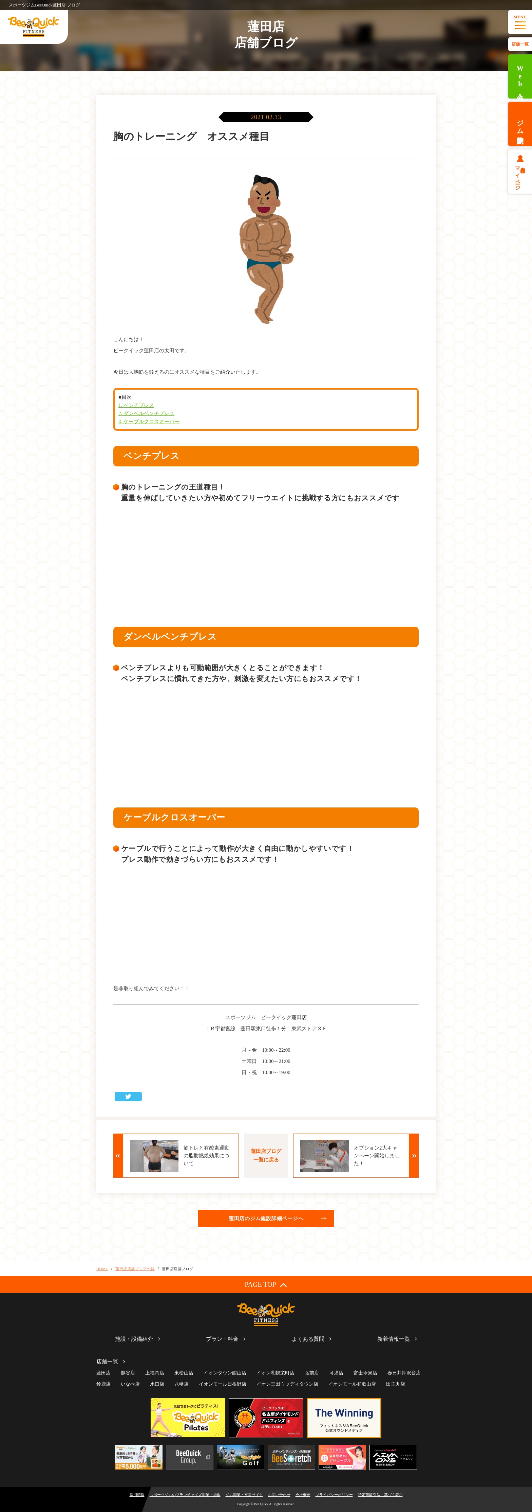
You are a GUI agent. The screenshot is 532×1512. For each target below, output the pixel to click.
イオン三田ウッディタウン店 (287, 1384)
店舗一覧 (520, 44)
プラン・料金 (222, 1339)
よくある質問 (308, 1339)
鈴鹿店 (103, 1384)
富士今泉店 (365, 1372)
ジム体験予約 (520, 124)
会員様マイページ (520, 175)
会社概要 (303, 1495)
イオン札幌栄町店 (275, 1372)
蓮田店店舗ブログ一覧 (135, 1269)
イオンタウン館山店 (225, 1372)
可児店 (336, 1372)
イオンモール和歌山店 (352, 1384)
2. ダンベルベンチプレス (146, 413)
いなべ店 (130, 1384)
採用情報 (137, 1495)
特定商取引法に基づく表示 (380, 1495)
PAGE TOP (266, 1285)
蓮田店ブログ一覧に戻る (266, 1155)
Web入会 (520, 77)
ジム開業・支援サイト (244, 1495)
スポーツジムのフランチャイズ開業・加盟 (185, 1495)
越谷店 (128, 1372)
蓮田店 (103, 1372)
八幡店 (181, 1384)
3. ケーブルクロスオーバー (148, 421)
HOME (102, 1269)
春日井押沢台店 (404, 1372)
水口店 (157, 1384)
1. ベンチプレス (136, 405)
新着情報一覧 (393, 1339)
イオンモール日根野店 (222, 1384)
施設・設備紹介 (134, 1339)
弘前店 (312, 1372)
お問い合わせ (279, 1495)
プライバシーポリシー (334, 1495)
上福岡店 (154, 1372)
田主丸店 (395, 1384)
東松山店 (183, 1372)
